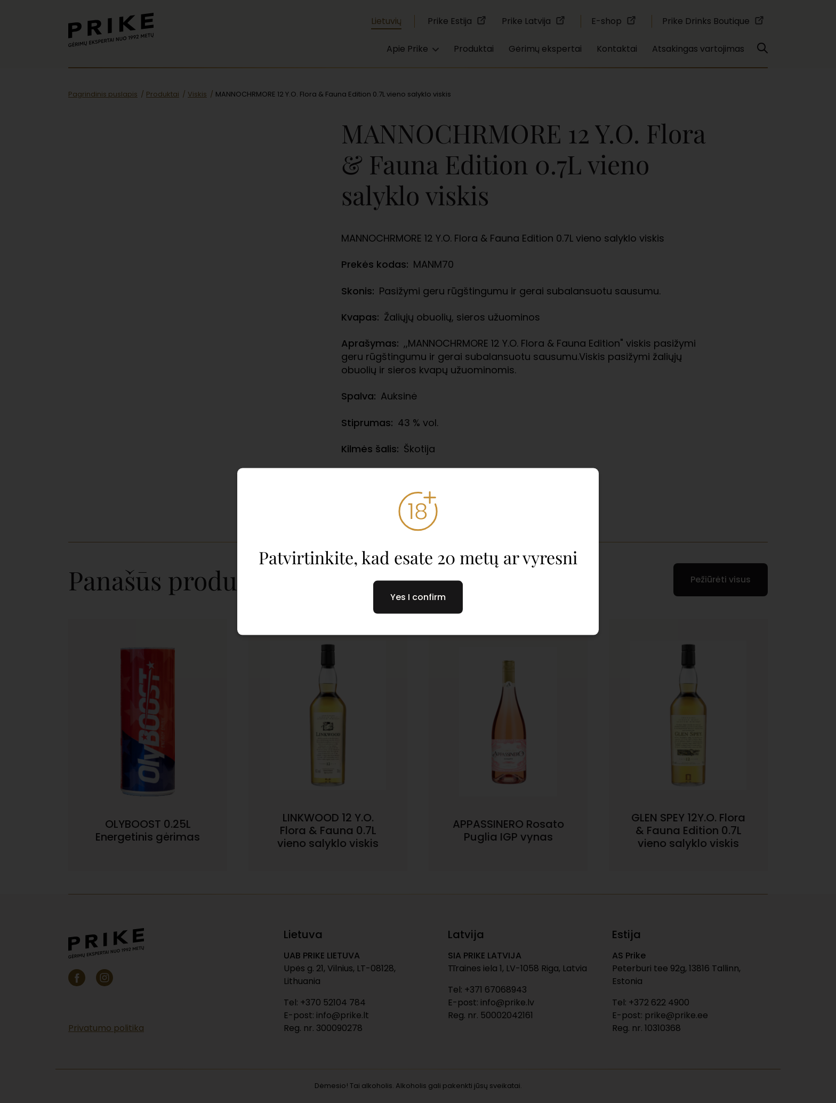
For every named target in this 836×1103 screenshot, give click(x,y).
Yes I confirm (418, 596)
